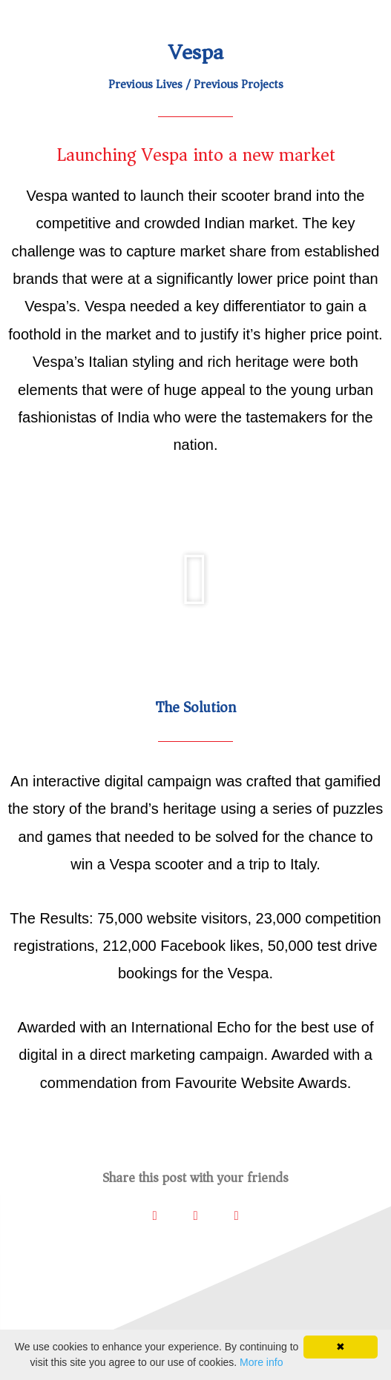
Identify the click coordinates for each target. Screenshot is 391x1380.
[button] (195, 580)
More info (261, 1362)
